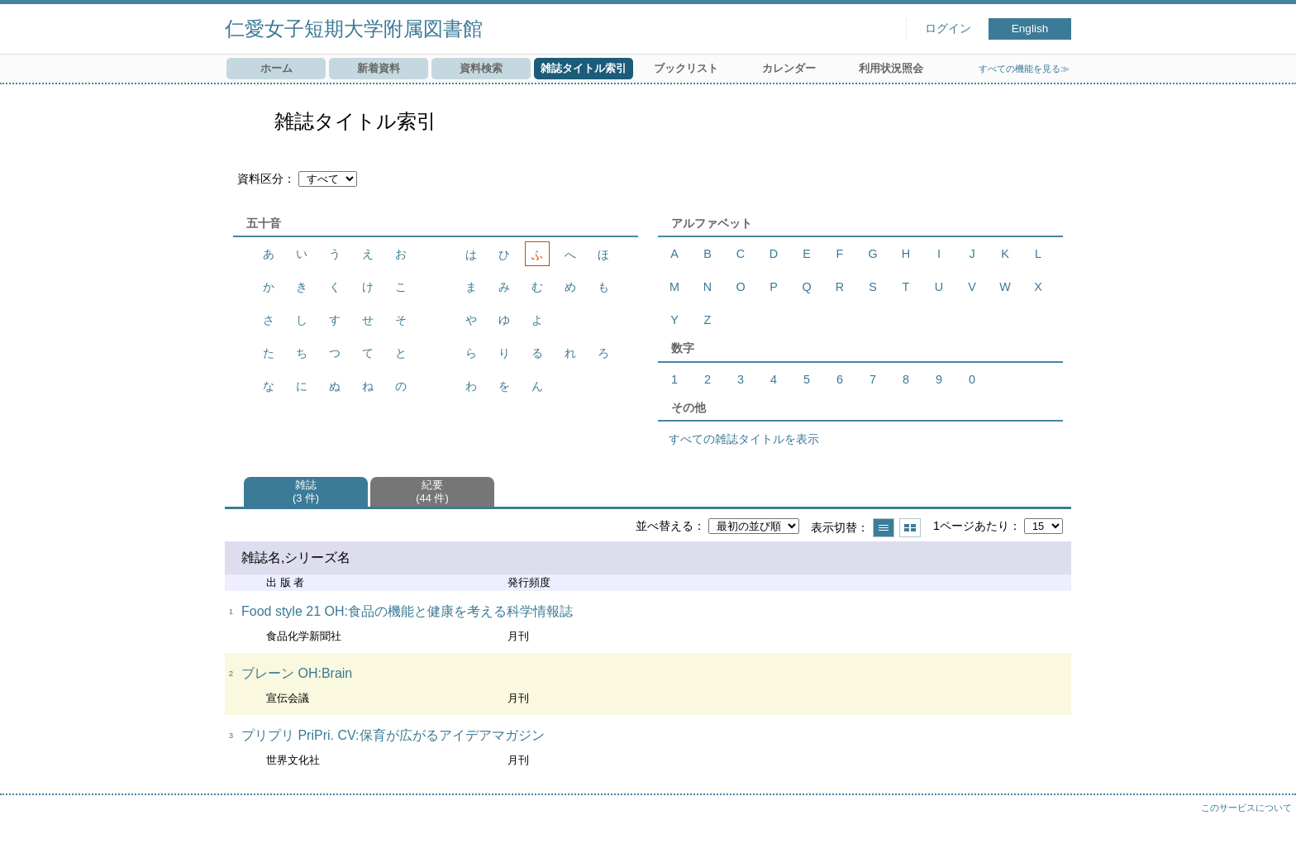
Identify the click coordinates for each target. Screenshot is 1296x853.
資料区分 (260, 178)
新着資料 (378, 68)
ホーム (276, 68)
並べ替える (664, 525)
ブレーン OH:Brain (296, 673)
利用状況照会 (891, 68)
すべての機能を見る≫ (1024, 69)
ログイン (948, 28)
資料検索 (481, 68)
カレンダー (789, 68)
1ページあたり (971, 525)
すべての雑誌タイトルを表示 (744, 439)
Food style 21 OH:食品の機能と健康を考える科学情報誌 (407, 611)
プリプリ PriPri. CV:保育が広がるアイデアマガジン (393, 735)
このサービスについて (1246, 807)
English (1030, 28)
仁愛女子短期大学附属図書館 (354, 28)
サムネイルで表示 (910, 527)
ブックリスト (686, 68)
